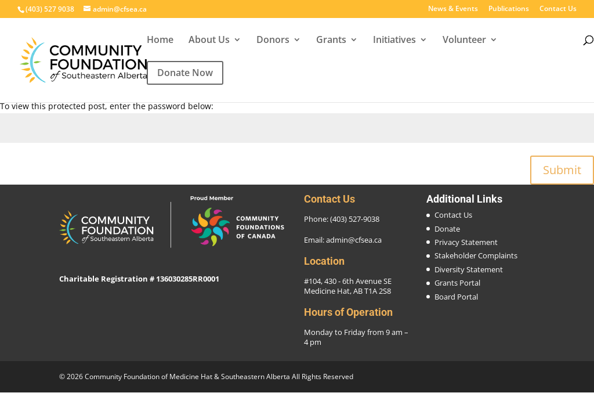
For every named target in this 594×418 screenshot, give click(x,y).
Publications (508, 9)
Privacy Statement (466, 242)
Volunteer (464, 40)
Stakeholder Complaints (475, 255)
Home (160, 40)
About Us (209, 40)
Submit (562, 170)
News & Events (453, 9)
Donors (272, 40)
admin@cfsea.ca (354, 240)
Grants (331, 40)
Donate (447, 229)
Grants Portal (457, 283)
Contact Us (558, 9)
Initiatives (394, 40)
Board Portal (456, 296)
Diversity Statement (468, 269)
